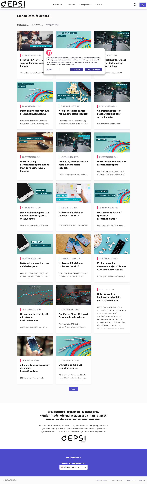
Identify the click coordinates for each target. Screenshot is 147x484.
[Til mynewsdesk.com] (9, 480)
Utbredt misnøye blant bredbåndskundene (70, 366)
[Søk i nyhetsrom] (135, 4)
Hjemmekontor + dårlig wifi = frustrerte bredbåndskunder (34, 317)
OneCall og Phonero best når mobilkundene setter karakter (73, 164)
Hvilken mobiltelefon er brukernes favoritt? (71, 214)
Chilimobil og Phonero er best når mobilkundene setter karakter (109, 113)
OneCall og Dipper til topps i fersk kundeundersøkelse (73, 316)
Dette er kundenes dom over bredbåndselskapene (111, 163)
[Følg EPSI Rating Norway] (143, 5)
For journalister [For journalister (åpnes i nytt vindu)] (118, 480)
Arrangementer (85, 5)
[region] (74, 61)
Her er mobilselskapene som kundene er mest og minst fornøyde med (34, 215)
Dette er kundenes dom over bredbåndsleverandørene (34, 112)
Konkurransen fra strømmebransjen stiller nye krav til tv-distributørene (111, 266)
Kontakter (99, 5)
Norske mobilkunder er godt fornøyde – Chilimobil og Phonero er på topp (111, 62)
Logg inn (141, 480)
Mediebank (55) (37, 25)
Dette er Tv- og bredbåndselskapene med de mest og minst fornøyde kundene (34, 166)
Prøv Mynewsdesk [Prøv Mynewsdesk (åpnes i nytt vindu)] (102, 480)
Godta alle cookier (93, 69)
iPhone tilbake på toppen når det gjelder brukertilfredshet (34, 368)
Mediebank (71, 5)
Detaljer (49, 69)
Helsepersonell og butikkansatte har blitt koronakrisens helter (109, 297)
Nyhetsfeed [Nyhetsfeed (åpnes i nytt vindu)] (131, 480)
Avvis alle (76, 69)
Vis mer (73, 389)
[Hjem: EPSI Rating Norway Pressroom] (13, 4)
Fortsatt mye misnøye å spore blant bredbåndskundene (109, 215)
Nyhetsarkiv (57, 5)
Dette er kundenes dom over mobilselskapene (34, 265)
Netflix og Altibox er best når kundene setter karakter (73, 112)
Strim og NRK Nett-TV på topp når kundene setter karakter (33, 62)
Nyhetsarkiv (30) (23, 25)
